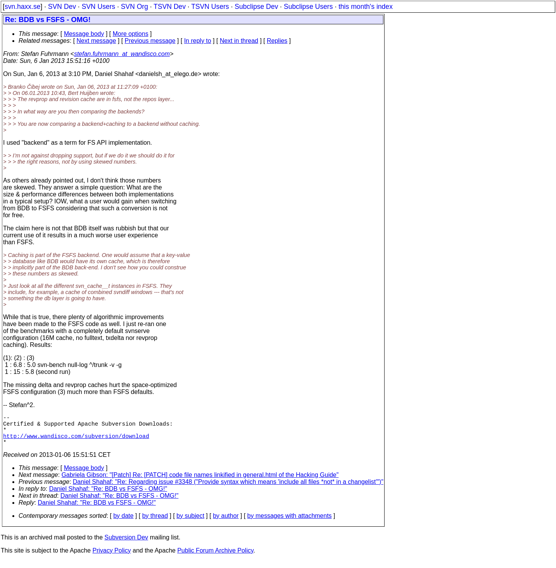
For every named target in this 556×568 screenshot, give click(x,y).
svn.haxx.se (23, 6)
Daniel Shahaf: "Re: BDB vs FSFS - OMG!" (108, 496)
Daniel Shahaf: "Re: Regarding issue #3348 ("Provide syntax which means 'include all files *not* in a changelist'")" (228, 489)
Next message (96, 40)
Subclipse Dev (256, 6)
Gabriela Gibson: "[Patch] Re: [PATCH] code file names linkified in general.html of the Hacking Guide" (200, 482)
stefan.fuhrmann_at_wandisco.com (122, 54)
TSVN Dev (170, 6)
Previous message (150, 40)
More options (131, 33)
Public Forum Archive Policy (215, 558)
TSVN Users (210, 6)
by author (226, 523)
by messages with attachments (289, 523)
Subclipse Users (308, 6)
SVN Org (134, 6)
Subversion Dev (126, 545)
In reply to (197, 40)
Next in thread (239, 40)
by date (123, 523)
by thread (155, 523)
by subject (190, 523)
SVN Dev (62, 6)
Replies (277, 40)
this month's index (366, 6)
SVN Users (98, 6)
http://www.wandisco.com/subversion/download (76, 442)
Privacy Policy (111, 558)
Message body (84, 33)
